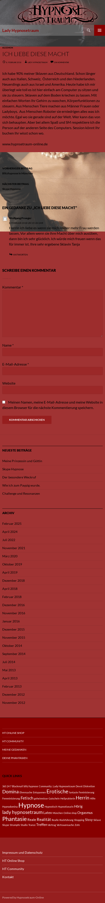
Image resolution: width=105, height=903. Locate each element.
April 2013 (9, 678)
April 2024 (9, 532)
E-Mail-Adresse (15, 364)
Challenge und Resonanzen (21, 493)
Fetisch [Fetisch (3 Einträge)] (27, 797)
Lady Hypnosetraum (20, 30)
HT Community (13, 741)
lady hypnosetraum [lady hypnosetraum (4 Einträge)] (22, 812)
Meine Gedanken (14, 749)
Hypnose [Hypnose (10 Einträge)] (31, 805)
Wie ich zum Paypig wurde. (21, 485)
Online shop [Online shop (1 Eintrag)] (70, 812)
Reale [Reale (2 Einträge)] (31, 820)
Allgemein (7, 48)
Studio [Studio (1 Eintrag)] (24, 824)
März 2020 (9, 556)
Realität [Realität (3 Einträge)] (44, 819)
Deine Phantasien (14, 758)
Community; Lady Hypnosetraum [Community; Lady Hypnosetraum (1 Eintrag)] (57, 786)
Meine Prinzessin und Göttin (22, 461)
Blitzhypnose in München (52, 170)
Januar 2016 (11, 621)
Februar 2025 (12, 523)
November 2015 (13, 637)
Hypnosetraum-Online (30, 897)
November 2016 (13, 613)
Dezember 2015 (13, 629)
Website (8, 383)
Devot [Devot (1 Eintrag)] (79, 786)
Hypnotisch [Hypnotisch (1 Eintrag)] (51, 806)
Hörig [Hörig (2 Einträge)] (78, 806)
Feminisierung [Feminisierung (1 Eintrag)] (86, 792)
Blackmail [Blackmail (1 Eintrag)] (17, 786)
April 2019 (9, 572)
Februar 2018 (12, 597)
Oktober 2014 (12, 646)
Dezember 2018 (13, 580)
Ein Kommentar (61, 62)
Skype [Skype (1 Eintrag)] (5, 824)
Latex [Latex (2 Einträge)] (47, 813)
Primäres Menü (99, 30)
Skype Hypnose (52, 186)
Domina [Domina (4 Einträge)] (10, 791)
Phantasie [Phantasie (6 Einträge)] (14, 819)
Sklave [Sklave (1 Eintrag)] (97, 819)
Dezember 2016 (13, 605)
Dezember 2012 (13, 694)
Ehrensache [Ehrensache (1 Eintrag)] (26, 792)
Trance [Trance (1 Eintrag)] (32, 824)
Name (8, 345)
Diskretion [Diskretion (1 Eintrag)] (89, 786)
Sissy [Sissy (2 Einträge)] (89, 820)
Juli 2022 (8, 540)
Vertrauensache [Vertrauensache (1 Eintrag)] (65, 824)
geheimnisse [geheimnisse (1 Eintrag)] (41, 798)
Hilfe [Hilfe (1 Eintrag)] (92, 798)
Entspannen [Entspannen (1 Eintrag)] (39, 792)
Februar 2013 (12, 686)
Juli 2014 (8, 662)
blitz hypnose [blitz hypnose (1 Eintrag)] (31, 786)
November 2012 (13, 702)
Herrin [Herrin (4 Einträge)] (82, 797)
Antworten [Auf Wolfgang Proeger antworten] (20, 254)
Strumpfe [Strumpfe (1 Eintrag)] (15, 824)
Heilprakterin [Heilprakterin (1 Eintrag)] (67, 798)
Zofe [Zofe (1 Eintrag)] (77, 824)
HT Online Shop (13, 733)
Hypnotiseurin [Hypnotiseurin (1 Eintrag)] (65, 806)
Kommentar (12, 287)
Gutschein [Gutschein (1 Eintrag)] (54, 798)
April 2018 (9, 589)
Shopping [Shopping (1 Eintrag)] (79, 819)
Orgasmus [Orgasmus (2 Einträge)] (85, 813)
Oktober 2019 (12, 564)
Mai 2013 (9, 670)
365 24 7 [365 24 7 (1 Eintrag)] (6, 786)
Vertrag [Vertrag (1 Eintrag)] (52, 824)
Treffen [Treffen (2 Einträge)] (41, 825)
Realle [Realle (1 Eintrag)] (55, 819)
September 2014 (13, 654)
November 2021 (13, 548)
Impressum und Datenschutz (22, 852)
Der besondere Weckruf (19, 477)
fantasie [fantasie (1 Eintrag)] (73, 792)
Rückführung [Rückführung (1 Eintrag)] (66, 819)
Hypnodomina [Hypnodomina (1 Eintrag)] (10, 806)
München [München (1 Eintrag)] (58, 812)
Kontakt (8, 877)
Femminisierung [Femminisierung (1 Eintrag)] (11, 798)
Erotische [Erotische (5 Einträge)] (57, 791)
